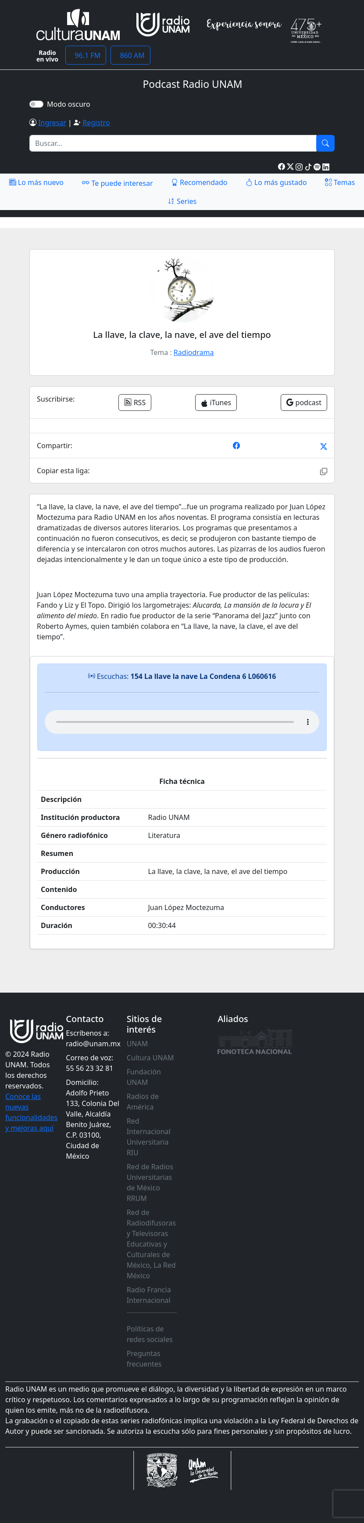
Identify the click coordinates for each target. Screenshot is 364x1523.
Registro (96, 122)
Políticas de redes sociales (150, 1334)
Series (182, 201)
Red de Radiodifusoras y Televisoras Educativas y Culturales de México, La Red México (151, 1244)
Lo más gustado (276, 182)
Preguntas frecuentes (144, 1359)
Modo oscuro (70, 104)
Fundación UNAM (144, 1077)
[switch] (36, 104)
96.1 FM (85, 55)
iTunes (216, 402)
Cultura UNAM (150, 1057)
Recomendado (199, 182)
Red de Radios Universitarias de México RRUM (150, 1182)
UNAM (137, 1043)
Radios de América (143, 1101)
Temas (340, 182)
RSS (135, 402)
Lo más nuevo (36, 182)
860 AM (130, 55)
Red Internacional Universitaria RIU (149, 1136)
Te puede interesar (117, 183)
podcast (303, 402)
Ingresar (52, 122)
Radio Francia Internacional (149, 1295)
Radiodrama (194, 352)
